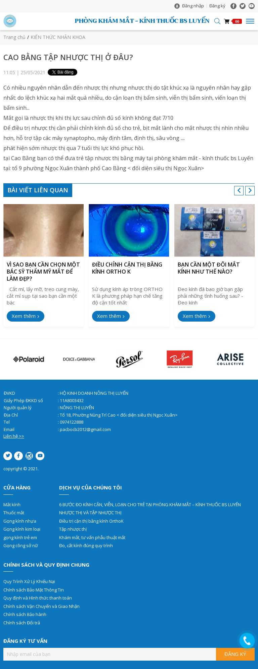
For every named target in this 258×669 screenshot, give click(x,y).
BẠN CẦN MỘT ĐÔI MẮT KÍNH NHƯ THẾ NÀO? (209, 268)
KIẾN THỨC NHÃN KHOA (58, 37)
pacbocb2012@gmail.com (85, 429)
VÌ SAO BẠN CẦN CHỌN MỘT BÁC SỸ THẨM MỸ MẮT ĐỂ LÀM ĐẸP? (43, 271)
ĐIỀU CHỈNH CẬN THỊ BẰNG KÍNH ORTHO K (127, 268)
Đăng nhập (193, 6)
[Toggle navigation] (250, 21)
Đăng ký (217, 6)
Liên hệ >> (13, 436)
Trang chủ (14, 37)
